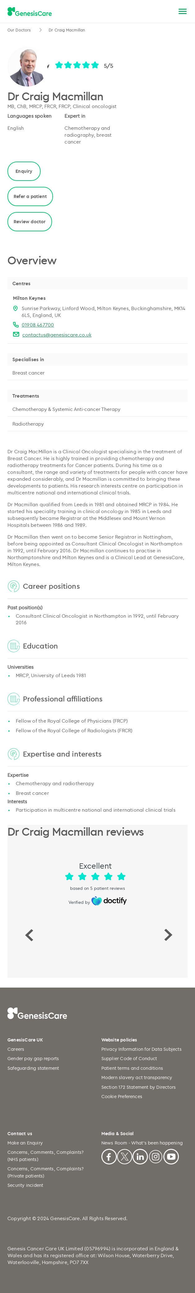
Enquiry (24, 171)
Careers (15, 1049)
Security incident (25, 1185)
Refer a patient (30, 196)
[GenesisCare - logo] (29, 12)
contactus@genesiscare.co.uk (56, 335)
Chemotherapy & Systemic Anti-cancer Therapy (66, 409)
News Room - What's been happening (142, 1143)
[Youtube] (171, 1156)
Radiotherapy (28, 424)
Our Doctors (19, 29)
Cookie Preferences (122, 1096)
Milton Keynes (29, 298)
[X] (124, 1156)
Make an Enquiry (25, 1143)
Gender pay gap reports (33, 1058)
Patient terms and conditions (132, 1068)
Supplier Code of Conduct (129, 1058)
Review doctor (30, 221)
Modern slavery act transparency (136, 1077)
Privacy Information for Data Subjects (141, 1049)
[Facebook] (109, 1156)
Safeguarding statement (33, 1068)
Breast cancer (28, 373)
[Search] (168, 11)
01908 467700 (38, 325)
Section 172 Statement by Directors (138, 1087)
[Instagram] (155, 1156)
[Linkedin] (140, 1156)
